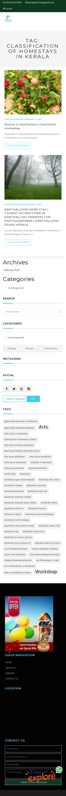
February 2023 (12, 270)
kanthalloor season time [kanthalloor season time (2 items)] (49, 526)
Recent (29, 348)
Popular (12, 348)
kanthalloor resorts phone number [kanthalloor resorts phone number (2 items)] (19, 526)
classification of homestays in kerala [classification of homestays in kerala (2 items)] (20, 439)
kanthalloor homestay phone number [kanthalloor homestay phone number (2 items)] (20, 503)
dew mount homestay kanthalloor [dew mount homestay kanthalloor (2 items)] (19, 445)
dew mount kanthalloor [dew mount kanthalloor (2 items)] (14, 456)
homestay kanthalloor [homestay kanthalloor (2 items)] (37, 468)
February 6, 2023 (33, 204)
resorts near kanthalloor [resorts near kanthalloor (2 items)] (14, 554)
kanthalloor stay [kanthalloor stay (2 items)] (11, 531)
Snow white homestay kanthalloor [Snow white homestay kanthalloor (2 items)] (45, 554)
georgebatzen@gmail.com (41, 2)
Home (9, 662)
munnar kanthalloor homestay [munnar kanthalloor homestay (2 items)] (45, 549)
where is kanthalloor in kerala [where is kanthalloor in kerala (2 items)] (17, 572)
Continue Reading (17, 145)
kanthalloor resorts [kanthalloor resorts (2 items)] (12, 514)
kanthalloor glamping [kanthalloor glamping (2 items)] (13, 491)
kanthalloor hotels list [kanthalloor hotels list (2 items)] (14, 508)
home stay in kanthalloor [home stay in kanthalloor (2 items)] (15, 462)
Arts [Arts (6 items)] (43, 427)
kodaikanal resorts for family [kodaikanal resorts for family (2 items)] (47, 543)
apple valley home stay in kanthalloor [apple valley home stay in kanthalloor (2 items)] (20, 421)
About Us (11, 668)
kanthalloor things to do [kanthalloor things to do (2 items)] (33, 531)
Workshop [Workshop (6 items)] (46, 572)
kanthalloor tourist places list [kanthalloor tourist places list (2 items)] (17, 543)
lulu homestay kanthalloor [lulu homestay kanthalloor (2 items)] (15, 549)
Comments (50, 348)
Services (10, 673)
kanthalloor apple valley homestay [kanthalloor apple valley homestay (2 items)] (19, 480)
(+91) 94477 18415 (12, 2)
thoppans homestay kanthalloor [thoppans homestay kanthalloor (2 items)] (18, 560)
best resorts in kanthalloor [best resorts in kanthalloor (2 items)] (16, 433)
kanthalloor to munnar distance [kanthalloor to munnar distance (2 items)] (18, 537)
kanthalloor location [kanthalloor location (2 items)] (37, 508)
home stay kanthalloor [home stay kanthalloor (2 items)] (14, 468)
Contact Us (12, 679)
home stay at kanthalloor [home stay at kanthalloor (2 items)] (40, 456)
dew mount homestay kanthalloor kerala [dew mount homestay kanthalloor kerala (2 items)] (22, 451)
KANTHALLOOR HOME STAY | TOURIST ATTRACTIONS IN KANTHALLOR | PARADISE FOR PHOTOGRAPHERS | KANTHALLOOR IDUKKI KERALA (31, 217)
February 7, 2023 (32, 119)
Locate (8, 9)
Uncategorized (13, 119)
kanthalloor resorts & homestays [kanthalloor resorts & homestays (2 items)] (39, 514)
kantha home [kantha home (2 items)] (10, 474)
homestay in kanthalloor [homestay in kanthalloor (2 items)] (41, 462)
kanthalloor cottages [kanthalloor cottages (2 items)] (13, 485)
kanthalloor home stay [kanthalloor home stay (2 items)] (37, 491)
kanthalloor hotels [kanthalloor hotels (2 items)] (49, 503)
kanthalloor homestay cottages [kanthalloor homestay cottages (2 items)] (17, 497)
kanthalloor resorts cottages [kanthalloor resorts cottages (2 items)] (16, 520)
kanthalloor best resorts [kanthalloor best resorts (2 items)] (49, 480)
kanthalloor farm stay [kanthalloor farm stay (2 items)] (36, 485)
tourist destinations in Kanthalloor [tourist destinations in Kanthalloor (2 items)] (19, 566)
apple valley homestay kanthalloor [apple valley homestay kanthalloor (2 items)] (19, 428)
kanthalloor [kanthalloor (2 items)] (25, 474)
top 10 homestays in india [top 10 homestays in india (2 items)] (47, 560)
